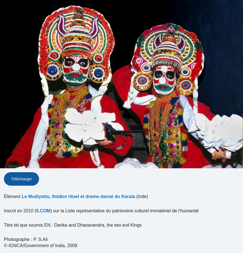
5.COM (43, 210)
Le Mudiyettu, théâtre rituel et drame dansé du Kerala (78, 196)
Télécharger (21, 179)
